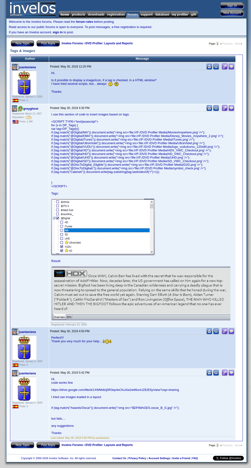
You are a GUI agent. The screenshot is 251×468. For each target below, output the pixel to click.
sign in (58, 32)
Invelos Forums (72, 43)
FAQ (195, 458)
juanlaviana (27, 67)
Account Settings (159, 458)
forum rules (84, 21)
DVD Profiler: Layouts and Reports (109, 43)
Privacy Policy (137, 458)
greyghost (30, 108)
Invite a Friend (181, 458)
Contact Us (119, 458)
